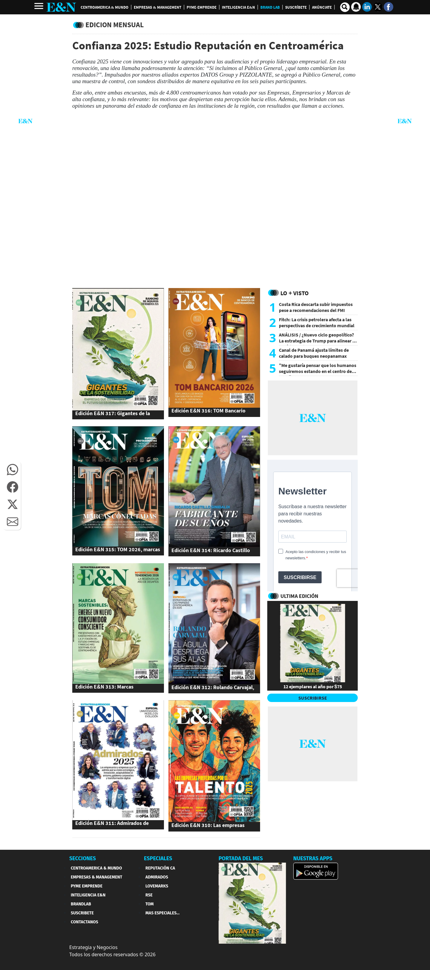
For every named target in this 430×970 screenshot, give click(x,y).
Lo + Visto (294, 293)
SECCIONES (82, 858)
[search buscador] (345, 7)
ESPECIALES (158, 858)
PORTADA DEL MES (241, 858)
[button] (12, 469)
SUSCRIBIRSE (312, 698)
